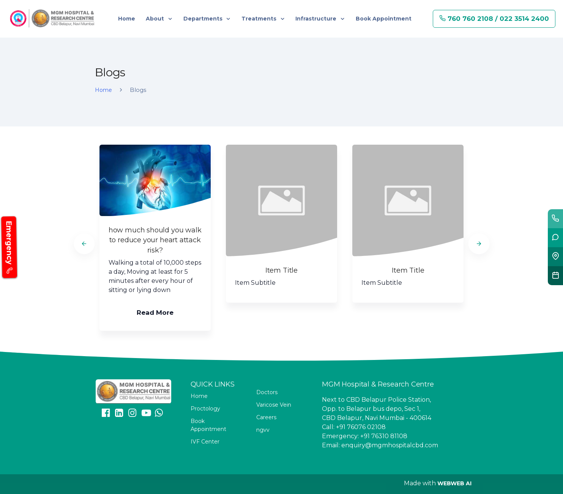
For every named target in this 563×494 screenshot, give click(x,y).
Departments (203, 18)
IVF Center (205, 441)
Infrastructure (316, 18)
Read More (155, 312)
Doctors (267, 392)
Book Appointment (384, 18)
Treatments (259, 18)
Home (126, 18)
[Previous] (84, 243)
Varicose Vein (273, 404)
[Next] (478, 243)
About (156, 18)
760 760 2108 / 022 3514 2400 (494, 18)
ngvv (263, 429)
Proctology (205, 408)
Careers (266, 417)
